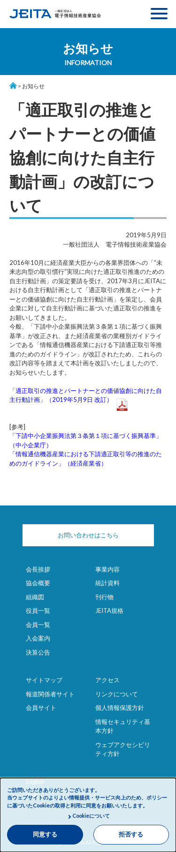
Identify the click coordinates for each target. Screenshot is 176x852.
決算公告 (38, 652)
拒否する (131, 834)
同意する (45, 834)
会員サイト (41, 707)
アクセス (107, 680)
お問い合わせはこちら (88, 535)
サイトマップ (44, 680)
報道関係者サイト (50, 694)
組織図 (35, 597)
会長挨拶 (38, 569)
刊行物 (104, 597)
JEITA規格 (109, 610)
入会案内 (38, 638)
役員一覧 (38, 610)
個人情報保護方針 (119, 707)
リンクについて (116, 694)
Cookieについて (91, 816)
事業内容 (107, 569)
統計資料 (107, 583)
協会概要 (38, 583)
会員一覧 (38, 624)
